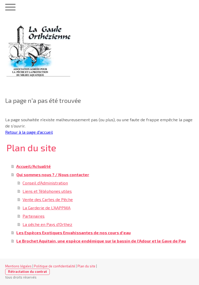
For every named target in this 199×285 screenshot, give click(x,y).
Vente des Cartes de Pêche (48, 199)
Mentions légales (18, 266)
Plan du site (86, 266)
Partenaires (34, 215)
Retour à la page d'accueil (29, 132)
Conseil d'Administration (45, 182)
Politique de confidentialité (54, 266)
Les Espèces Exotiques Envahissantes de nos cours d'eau (73, 232)
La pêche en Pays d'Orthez (47, 224)
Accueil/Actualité (33, 166)
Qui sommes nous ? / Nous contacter (52, 174)
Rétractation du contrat (27, 271)
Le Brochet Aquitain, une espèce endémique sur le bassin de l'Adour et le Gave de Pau (101, 240)
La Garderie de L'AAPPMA (46, 207)
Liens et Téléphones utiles (47, 191)
